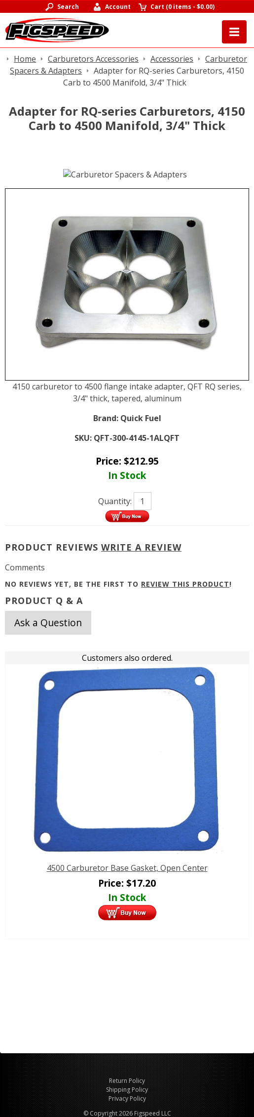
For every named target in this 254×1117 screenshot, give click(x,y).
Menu (234, 32)
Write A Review (141, 547)
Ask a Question (48, 622)
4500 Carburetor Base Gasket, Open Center (127, 867)
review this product (185, 584)
